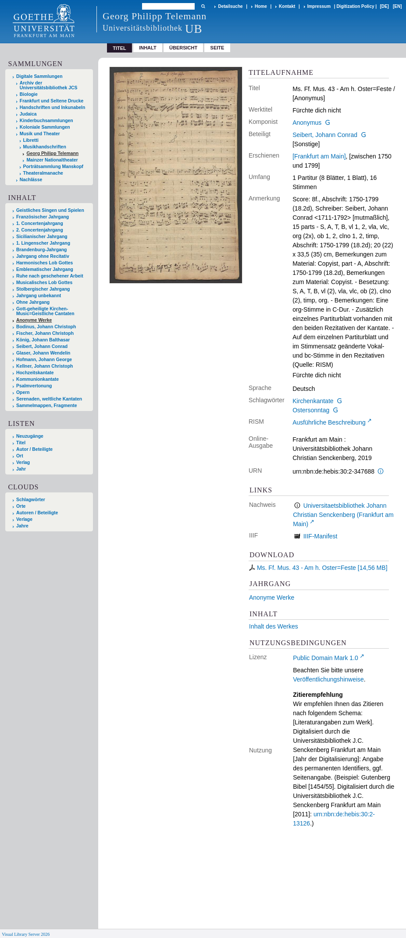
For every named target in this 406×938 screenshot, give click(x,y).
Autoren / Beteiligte (37, 512)
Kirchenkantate (312, 400)
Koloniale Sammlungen (45, 127)
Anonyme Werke (271, 597)
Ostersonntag (310, 410)
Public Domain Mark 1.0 (325, 657)
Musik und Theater (40, 133)
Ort (19, 455)
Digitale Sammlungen (39, 76)
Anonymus (306, 122)
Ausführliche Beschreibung (329, 422)
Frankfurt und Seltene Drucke (52, 100)
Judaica (28, 114)
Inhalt (148, 47)
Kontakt (287, 6)
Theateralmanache (43, 173)
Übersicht (183, 47)
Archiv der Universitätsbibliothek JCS (49, 85)
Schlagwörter (30, 499)
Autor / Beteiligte (34, 449)
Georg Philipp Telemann (52, 153)
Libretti (31, 140)
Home (261, 6)
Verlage (24, 519)
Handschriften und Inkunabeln (52, 107)
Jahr (21, 469)
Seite (217, 47)
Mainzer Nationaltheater (52, 160)
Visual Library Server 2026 (26, 934)
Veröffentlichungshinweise (328, 679)
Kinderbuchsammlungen (46, 120)
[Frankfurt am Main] (318, 156)
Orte (20, 506)
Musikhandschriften (44, 146)
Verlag (23, 462)
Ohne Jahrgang (33, 302)
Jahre (22, 525)
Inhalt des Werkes (273, 626)
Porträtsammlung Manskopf (53, 166)
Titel (20, 442)
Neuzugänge (29, 436)
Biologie (29, 94)
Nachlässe (31, 179)
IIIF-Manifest (320, 536)
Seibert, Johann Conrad (324, 134)
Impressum (319, 6)
